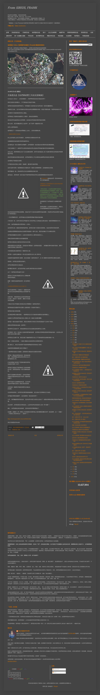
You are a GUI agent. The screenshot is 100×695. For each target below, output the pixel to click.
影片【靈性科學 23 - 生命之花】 (80, 417)
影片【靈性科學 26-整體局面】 (80, 357)
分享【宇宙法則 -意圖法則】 (78, 203)
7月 (73, 337)
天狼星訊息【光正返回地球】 (85, 186)
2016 (72, 319)
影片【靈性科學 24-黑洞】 (79, 451)
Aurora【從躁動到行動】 (78, 383)
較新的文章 (11, 435)
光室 (91, 32)
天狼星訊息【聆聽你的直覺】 (79, 385)
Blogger (56, 686)
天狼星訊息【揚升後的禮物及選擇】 (81, 365)
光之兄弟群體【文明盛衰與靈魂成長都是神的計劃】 (82, 422)
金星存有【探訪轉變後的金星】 (80, 438)
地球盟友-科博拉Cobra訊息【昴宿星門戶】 (82, 410)
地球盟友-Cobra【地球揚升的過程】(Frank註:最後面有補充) (26, 45)
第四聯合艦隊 (71, 633)
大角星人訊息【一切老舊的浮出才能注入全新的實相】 (82, 388)
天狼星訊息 (25, 32)
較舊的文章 (60, 435)
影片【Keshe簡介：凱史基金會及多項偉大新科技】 (82, 414)
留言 (54, 672)
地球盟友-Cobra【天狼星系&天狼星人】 (81, 278)
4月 (73, 467)
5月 (73, 342)
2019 (72, 312)
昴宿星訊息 (84, 32)
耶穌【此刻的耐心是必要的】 (79, 425)
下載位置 (76, 524)
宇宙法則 (30, 36)
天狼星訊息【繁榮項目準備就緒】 (80, 355)
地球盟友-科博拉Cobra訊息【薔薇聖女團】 (82, 352)
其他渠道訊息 (16, 32)
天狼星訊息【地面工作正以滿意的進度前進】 (82, 344)
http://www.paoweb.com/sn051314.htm (19, 419)
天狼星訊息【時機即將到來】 (79, 368)
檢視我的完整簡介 (12, 661)
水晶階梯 (68, 36)
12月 (73, 326)
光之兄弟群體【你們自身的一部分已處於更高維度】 (82, 380)
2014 (72, 324)
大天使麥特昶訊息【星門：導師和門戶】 (81, 448)
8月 (73, 335)
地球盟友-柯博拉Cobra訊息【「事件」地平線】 (85, 217)
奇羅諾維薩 (85, 36)
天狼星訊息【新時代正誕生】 (79, 377)
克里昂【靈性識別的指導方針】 (80, 457)
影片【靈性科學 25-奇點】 (79, 419)
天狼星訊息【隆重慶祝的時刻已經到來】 (81, 440)
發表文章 (56, 669)
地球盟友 (77, 36)
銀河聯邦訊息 (40, 36)
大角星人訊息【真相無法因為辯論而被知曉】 (82, 463)
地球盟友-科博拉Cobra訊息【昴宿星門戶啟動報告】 (82, 374)
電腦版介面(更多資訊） (21, 26)
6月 (73, 340)
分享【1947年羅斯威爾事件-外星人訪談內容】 (81, 348)
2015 (72, 321)
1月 (73, 474)
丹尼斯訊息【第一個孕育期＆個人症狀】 (85, 249)
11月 (73, 328)
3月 (73, 469)
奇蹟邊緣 (60, 36)
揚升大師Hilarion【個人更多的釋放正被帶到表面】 (82, 362)
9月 (73, 333)
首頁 (35, 435)
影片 (44, 32)
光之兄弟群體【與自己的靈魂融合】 (81, 427)
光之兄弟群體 (52, 32)
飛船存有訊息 (51, 36)
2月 (73, 471)
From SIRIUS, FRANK (22, 8)
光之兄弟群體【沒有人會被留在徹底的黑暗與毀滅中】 (82, 407)
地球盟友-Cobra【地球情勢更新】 (85, 291)
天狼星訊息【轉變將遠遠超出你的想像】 (81, 453)
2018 (72, 314)
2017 (72, 317)
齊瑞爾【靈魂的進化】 (76, 234)
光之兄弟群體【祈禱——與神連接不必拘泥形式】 (82, 370)
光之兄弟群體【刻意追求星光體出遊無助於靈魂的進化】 (82, 459)
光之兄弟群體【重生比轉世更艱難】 (81, 400)
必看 (7, 32)
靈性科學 (9, 36)
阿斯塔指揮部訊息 (72, 32)
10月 (73, 330)
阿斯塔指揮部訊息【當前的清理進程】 (82, 398)
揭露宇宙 (62, 32)
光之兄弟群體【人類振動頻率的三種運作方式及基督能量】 (82, 395)
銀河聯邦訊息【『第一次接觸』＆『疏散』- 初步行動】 (80, 263)
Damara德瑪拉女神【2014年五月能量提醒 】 (82, 444)
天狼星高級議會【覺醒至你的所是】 (81, 359)
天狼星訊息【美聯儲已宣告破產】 (85, 168)
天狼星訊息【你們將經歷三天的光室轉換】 (82, 403)
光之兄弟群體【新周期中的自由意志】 (82, 435)
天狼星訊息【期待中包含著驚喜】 (80, 430)
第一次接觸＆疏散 (19, 36)
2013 (72, 477)
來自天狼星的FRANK (24, 631)
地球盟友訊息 (36, 32)
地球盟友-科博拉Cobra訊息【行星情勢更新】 (82, 432)
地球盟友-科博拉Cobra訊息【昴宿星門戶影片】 (82, 391)
